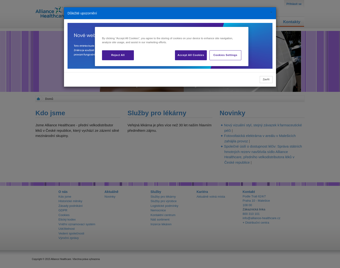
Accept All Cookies (191, 55)
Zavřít (266, 79)
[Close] (271, 12)
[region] (171, 46)
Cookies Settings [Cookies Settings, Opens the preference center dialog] (225, 55)
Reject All (118, 55)
